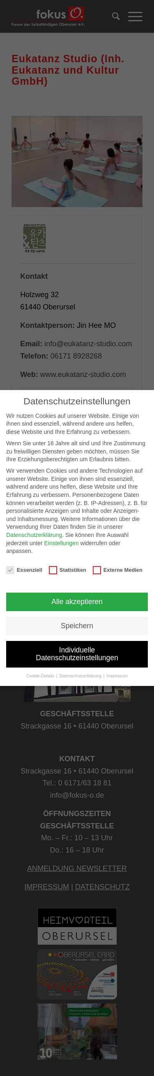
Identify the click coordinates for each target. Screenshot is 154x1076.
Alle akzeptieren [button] (77, 602)
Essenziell (24, 570)
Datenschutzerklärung (34, 535)
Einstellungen (61, 543)
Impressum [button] (117, 675)
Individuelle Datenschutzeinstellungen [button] (77, 654)
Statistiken (67, 570)
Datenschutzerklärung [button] (81, 675)
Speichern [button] (77, 626)
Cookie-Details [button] (40, 675)
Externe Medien (118, 570)
